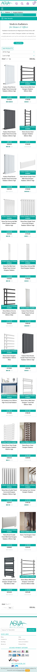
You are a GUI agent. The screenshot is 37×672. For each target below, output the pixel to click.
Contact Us (4, 639)
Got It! (27, 670)
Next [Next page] (10, 607)
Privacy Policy (22, 644)
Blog (2, 637)
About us (3, 644)
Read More (19, 43)
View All (32, 59)
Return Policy (21, 639)
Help (19, 637)
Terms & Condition (23, 641)
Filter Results (8, 18)
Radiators (7, 12)
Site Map (3, 641)
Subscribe (31, 630)
